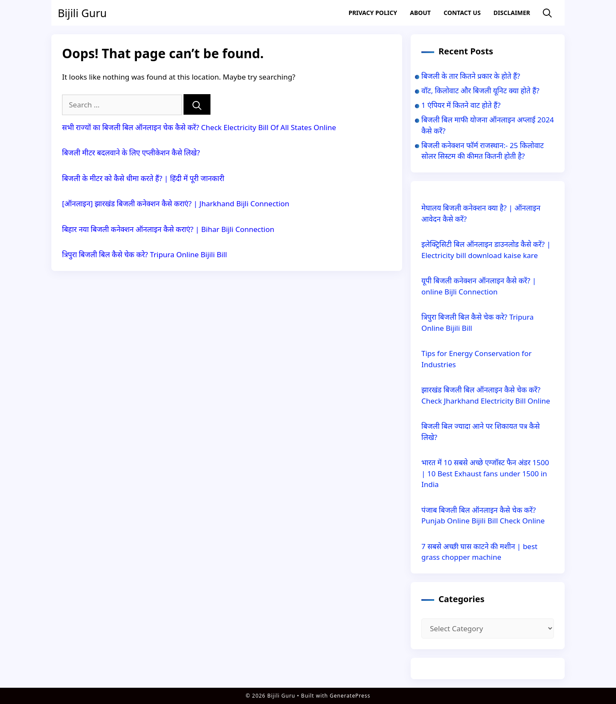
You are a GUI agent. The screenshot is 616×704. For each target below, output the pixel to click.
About (420, 13)
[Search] (197, 104)
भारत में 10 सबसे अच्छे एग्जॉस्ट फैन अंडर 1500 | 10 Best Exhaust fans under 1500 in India (485, 473)
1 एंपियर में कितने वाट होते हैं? (460, 105)
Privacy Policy (373, 13)
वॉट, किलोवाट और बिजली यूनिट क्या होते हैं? (480, 90)
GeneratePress (350, 695)
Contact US (462, 13)
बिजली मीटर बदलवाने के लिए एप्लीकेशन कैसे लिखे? (131, 152)
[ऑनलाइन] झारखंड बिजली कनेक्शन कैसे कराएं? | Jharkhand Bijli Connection (175, 203)
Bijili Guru (82, 13)
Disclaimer (512, 13)
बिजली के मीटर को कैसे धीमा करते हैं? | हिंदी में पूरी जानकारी (143, 178)
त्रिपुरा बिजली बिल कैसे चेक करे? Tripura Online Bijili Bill (144, 254)
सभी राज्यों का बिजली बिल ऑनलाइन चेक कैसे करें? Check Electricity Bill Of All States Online (199, 127)
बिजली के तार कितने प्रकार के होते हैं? (470, 76)
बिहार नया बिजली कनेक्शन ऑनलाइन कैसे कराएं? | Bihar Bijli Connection (169, 229)
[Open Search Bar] (547, 13)
